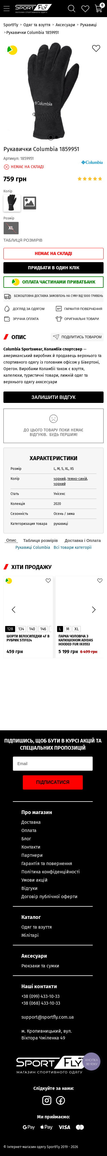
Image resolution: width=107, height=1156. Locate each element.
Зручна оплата (21, 319)
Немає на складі (53, 253)
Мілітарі (30, 935)
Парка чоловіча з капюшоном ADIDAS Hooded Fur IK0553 (75, 640)
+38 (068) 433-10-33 (40, 1003)
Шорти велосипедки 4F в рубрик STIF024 (28, 638)
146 (43, 629)
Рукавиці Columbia (32, 548)
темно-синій (77, 479)
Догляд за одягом (24, 309)
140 (32, 629)
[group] (53, 91)
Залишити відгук (54, 397)
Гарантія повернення (78, 309)
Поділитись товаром (77, 337)
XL (76, 629)
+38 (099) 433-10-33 (40, 996)
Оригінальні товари (77, 319)
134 (21, 629)
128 (10, 629)
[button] (50, 137)
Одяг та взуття (36, 927)
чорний (60, 479)
